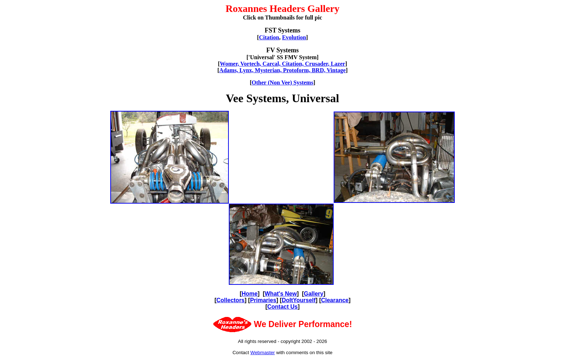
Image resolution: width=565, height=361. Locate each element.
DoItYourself (299, 300)
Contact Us (282, 307)
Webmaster (262, 352)
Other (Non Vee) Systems (282, 82)
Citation (269, 37)
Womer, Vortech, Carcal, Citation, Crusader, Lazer (282, 64)
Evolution (294, 37)
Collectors (231, 300)
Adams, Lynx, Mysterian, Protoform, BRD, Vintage (282, 70)
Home (250, 294)
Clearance (335, 300)
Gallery (313, 294)
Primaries (263, 300)
